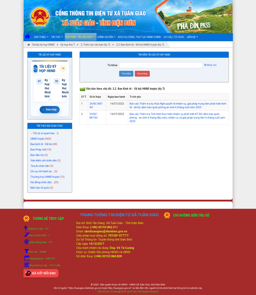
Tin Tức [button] (57, 38)
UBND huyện (37, 138)
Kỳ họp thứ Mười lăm (45, 88)
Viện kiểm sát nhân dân (43, 160)
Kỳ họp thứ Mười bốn (62, 88)
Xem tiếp (49, 109)
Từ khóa (112, 65)
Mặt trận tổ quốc (39, 187)
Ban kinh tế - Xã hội (41, 144)
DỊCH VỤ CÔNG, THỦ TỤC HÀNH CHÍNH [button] (139, 37)
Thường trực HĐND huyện (44, 176)
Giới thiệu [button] (41, 38)
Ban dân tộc (37, 155)
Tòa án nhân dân (39, 165)
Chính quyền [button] (106, 38)
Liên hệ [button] (192, 38)
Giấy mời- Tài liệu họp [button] (80, 38)
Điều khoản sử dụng (108, 291)
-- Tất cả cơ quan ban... (43, 133)
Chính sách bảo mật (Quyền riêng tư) (139, 291)
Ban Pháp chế (38, 149)
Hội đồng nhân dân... (41, 182)
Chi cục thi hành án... (41, 171)
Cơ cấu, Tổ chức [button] (174, 37)
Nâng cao (210, 65)
